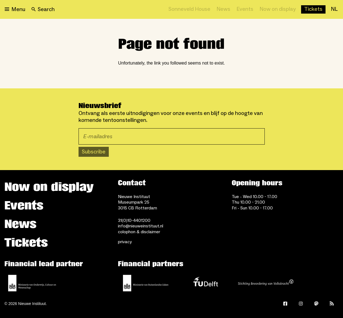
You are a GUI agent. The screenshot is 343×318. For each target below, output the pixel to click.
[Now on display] (277, 9)
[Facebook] (285, 303)
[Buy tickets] (313, 9)
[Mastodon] (316, 303)
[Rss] (332, 303)
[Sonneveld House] (189, 9)
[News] (223, 9)
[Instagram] (301, 303)
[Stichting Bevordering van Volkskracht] (265, 283)
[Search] (43, 9)
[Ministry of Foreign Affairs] (145, 283)
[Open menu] (15, 9)
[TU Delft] (205, 283)
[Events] (244, 9)
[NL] (334, 9)
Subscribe (93, 151)
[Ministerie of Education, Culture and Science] (32, 283)
